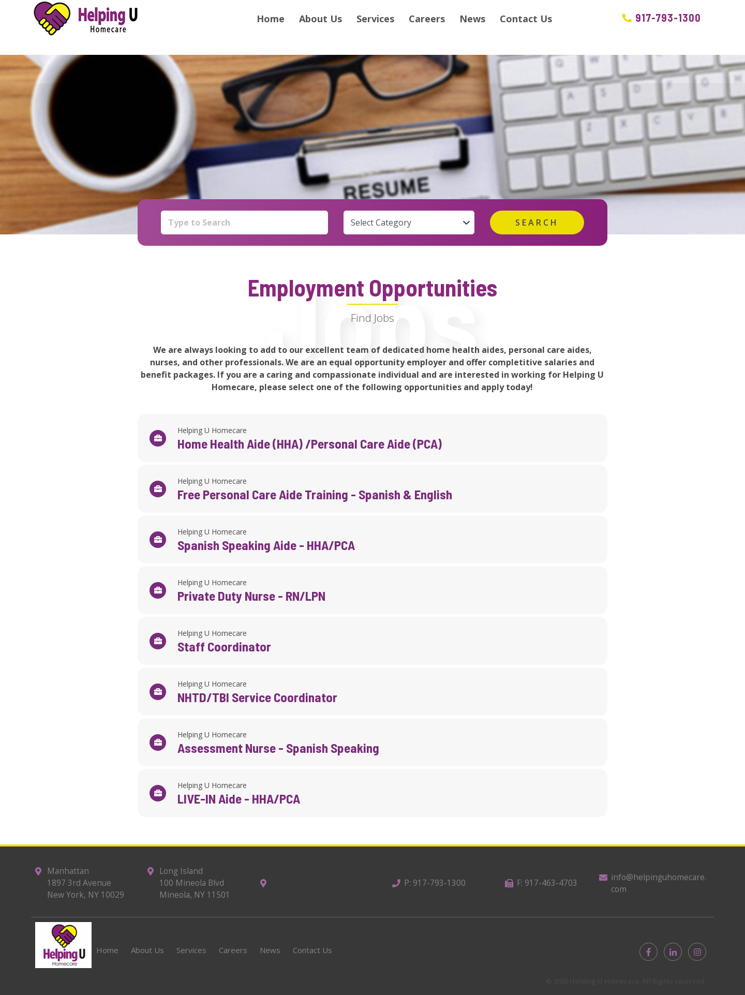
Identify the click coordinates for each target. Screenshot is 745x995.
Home (271, 18)
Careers (427, 18)
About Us (320, 18)
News (472, 18)
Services (375, 18)
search (537, 222)
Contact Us (526, 18)
